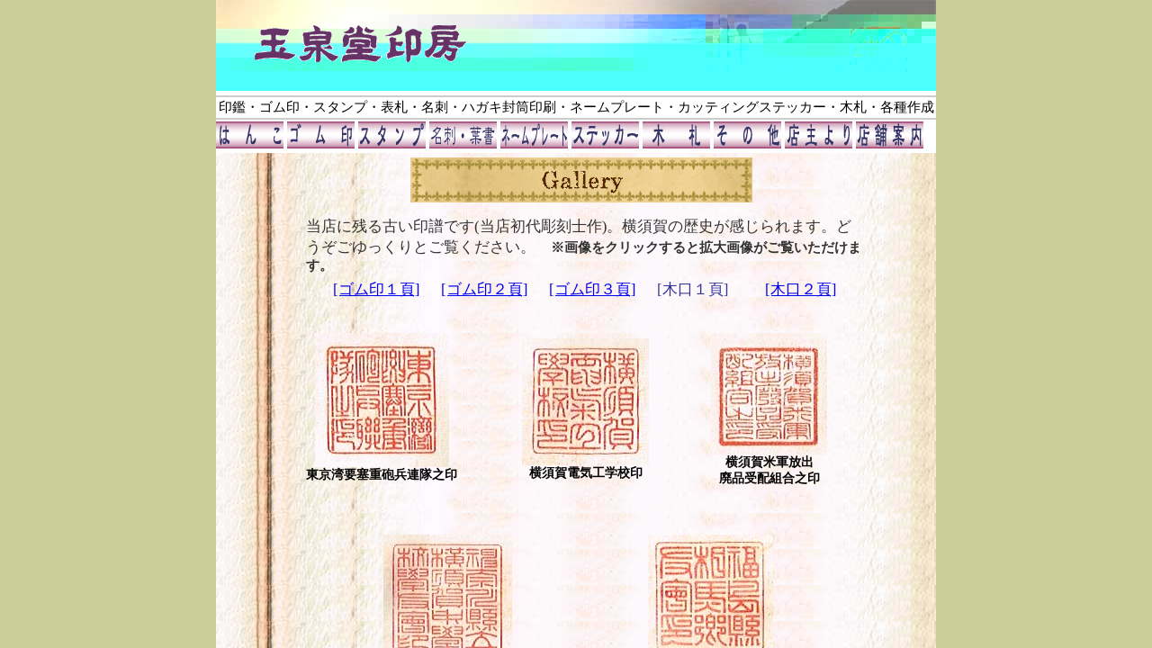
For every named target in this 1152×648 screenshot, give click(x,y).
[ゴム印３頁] (592, 289)
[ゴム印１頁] (376, 289)
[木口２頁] (800, 289)
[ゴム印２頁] (484, 289)
